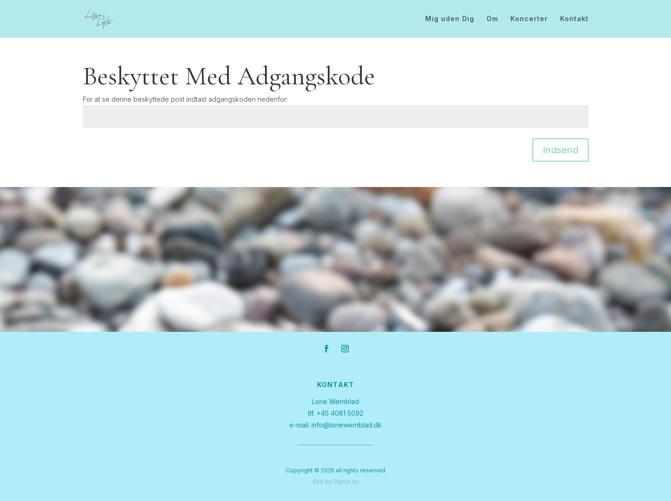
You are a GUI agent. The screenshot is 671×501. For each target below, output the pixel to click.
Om (492, 18)
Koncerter (529, 18)
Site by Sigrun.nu (336, 481)
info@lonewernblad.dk (346, 425)
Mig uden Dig (449, 18)
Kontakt (574, 18)
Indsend (560, 150)
